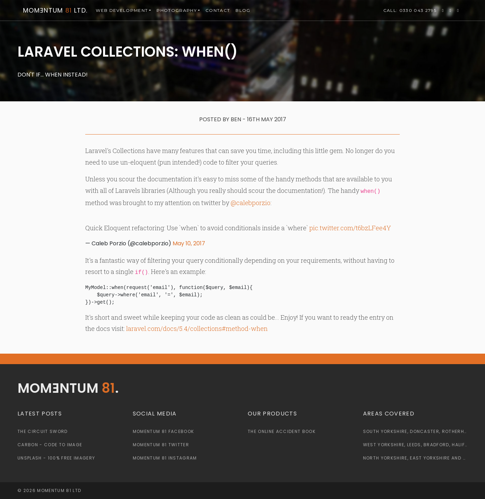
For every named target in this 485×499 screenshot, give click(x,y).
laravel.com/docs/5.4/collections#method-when (197, 328)
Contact (217, 10)
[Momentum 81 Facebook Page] (451, 10)
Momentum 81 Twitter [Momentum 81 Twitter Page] (161, 445)
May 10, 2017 (189, 243)
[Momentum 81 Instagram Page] (458, 10)
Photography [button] (177, 10)
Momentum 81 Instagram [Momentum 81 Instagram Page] (165, 458)
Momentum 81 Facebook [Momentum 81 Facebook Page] (163, 431)
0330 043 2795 (409, 10)
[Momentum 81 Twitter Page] (443, 10)
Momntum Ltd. (55, 10)
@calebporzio (250, 202)
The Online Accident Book (282, 431)
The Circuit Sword (42, 431)
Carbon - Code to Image (49, 445)
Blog (243, 10)
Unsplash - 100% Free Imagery (56, 458)
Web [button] (122, 10)
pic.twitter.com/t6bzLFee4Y (350, 228)
